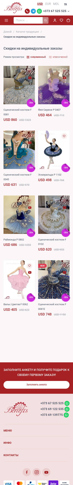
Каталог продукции (27, 31)
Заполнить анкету (36, 384)
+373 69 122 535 (52, 409)
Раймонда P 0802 (14, 239)
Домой (8, 31)
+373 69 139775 (51, 415)
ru (65, 4)
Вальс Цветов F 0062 (16, 304)
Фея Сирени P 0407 (49, 109)
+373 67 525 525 (54, 11)
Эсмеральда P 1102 (49, 174)
